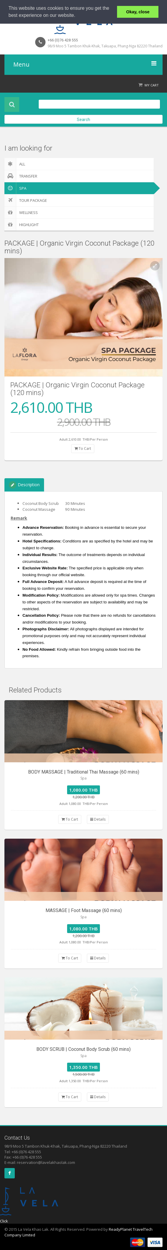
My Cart (152, 85)
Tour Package (25, 200)
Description (24, 485)
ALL (14, 164)
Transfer (20, 176)
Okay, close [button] (138, 11)
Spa (15, 188)
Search (83, 119)
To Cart (82, 448)
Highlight (21, 225)
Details (98, 819)
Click (4, 1221)
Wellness (21, 212)
